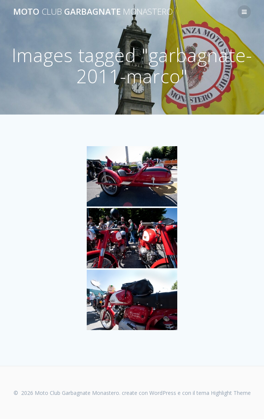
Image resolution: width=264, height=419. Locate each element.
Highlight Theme (231, 392)
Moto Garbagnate (93, 12)
